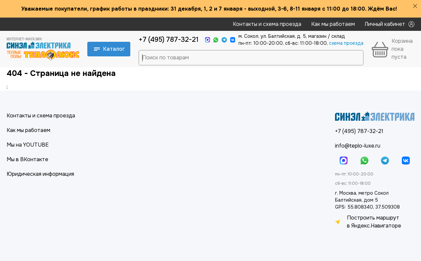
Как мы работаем (333, 24)
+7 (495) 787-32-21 (168, 39)
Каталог (109, 48)
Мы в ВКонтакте (27, 159)
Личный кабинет (389, 24)
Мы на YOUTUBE (28, 144)
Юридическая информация (40, 173)
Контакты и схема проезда (267, 24)
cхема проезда (346, 43)
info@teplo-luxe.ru (357, 145)
